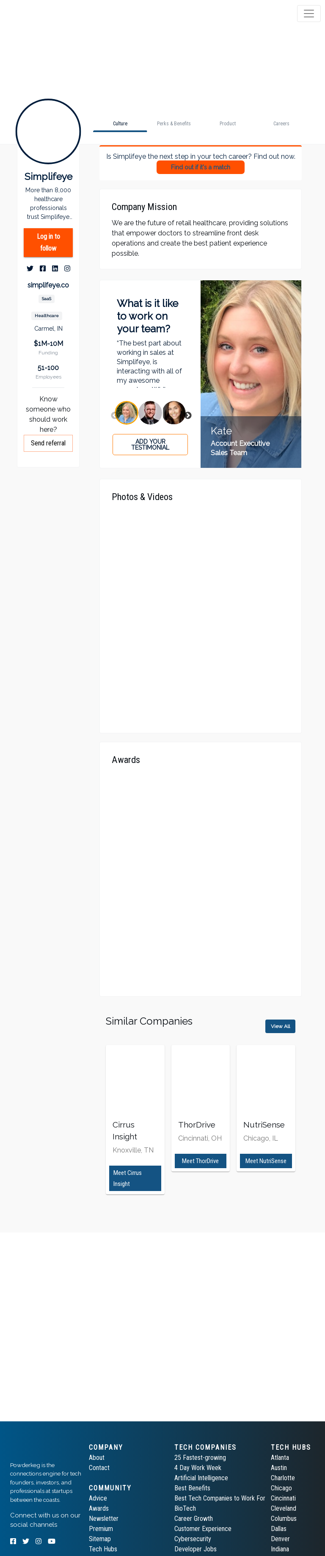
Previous (114, 416)
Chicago (281, 1488)
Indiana (280, 1549)
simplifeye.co (48, 285)
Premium (101, 1529)
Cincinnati (283, 1498)
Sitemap (100, 1539)
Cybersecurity (192, 1539)
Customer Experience (202, 1529)
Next (188, 416)
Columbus (284, 1519)
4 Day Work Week (197, 1468)
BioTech (185, 1508)
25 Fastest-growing (200, 1458)
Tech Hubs (103, 1549)
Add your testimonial (150, 444)
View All (280, 1026)
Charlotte (283, 1478)
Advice (98, 1498)
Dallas (278, 1529)
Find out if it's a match (200, 167)
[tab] (39, 13)
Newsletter (103, 1519)
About (97, 1458)
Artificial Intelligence (201, 1478)
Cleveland (283, 1508)
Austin (279, 1468)
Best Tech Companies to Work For (219, 1498)
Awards (99, 1508)
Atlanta (280, 1458)
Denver (280, 1539)
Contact (99, 1468)
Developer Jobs (195, 1549)
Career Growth (193, 1519)
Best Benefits (192, 1488)
